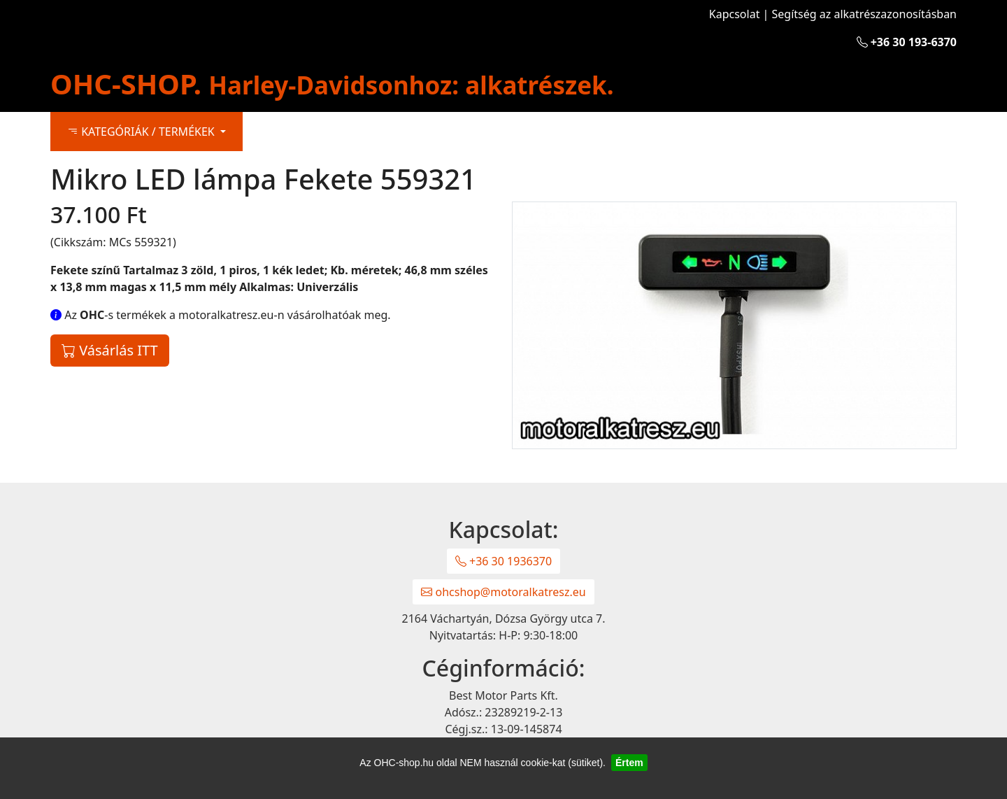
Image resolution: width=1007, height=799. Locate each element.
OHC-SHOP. (332, 83)
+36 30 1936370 (503, 561)
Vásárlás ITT (110, 350)
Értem (629, 762)
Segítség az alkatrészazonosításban (864, 14)
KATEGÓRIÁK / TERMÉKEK (142, 131)
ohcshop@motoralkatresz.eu (503, 592)
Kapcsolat (734, 14)
